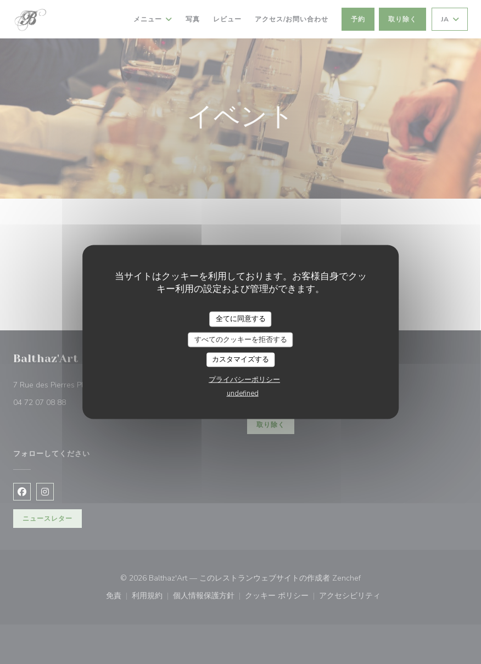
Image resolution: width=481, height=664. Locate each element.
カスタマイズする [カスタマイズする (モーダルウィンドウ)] (240, 359)
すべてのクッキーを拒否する (240, 339)
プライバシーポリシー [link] (244, 379)
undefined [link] (243, 393)
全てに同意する (241, 319)
